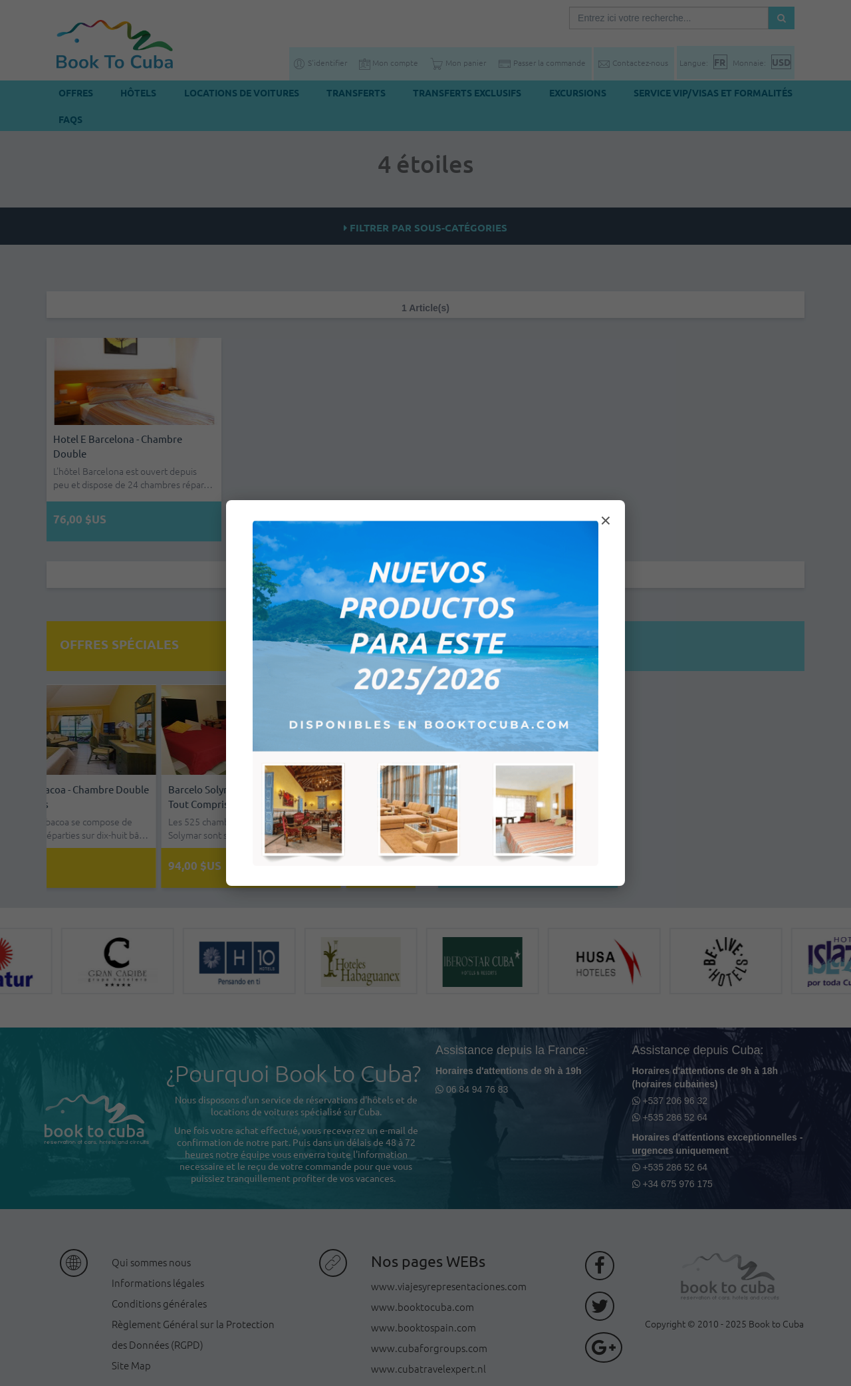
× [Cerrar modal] (605, 520)
